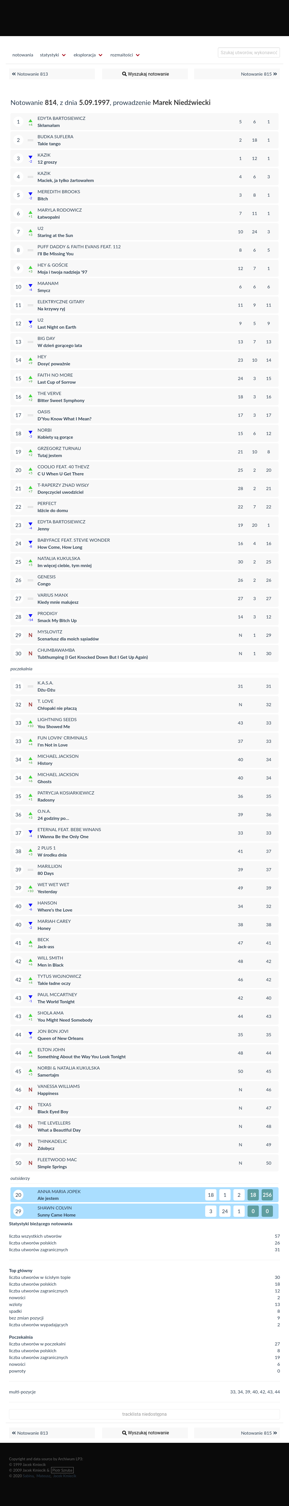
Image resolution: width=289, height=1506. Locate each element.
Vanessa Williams (59, 1086)
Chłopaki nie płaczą (57, 708)
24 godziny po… (53, 818)
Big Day (46, 338)
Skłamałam (49, 125)
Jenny (43, 528)
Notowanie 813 (29, 74)
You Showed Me (54, 726)
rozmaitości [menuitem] (121, 54)
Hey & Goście (53, 264)
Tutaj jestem (50, 455)
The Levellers (54, 1122)
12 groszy (47, 161)
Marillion (50, 866)
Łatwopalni (49, 216)
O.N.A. (44, 811)
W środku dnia (52, 854)
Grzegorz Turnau (59, 448)
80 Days (46, 873)
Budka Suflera (55, 136)
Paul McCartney (57, 994)
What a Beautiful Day (59, 1129)
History (45, 763)
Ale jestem (48, 1198)
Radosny (46, 799)
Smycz (44, 290)
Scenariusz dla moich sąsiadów (68, 638)
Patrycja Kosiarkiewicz (66, 792)
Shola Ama (51, 1012)
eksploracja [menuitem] (85, 54)
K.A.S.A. (45, 682)
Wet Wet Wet (53, 884)
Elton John (51, 1049)
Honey (44, 928)
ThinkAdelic (52, 1141)
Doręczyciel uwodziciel (61, 492)
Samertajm (48, 1074)
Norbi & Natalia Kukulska (69, 1067)
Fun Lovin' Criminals (62, 737)
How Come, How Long (60, 547)
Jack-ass (46, 946)
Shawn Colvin (55, 1207)
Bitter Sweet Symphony (61, 400)
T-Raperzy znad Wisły (63, 485)
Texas (44, 1104)
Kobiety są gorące (55, 437)
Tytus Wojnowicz (59, 976)
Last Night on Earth (57, 327)
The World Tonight (56, 1001)
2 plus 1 (47, 847)
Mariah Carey (54, 921)
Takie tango (49, 143)
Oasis (44, 411)
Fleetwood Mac (57, 1159)
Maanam (48, 283)
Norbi (45, 430)
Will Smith (50, 957)
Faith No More (55, 374)
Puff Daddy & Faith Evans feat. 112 (79, 246)
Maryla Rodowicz (60, 209)
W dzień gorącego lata (60, 345)
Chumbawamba (56, 650)
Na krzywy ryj (51, 308)
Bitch (43, 198)
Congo (44, 583)
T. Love (45, 701)
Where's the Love (55, 909)
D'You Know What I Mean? (64, 418)
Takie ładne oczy (54, 983)
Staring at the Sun (55, 235)
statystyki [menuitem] (49, 54)
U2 (40, 228)
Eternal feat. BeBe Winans (69, 829)
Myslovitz (50, 631)
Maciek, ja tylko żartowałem (66, 180)
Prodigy (47, 613)
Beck (43, 939)
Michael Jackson (58, 756)
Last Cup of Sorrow (57, 382)
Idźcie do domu (53, 510)
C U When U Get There (61, 473)
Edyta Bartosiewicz (62, 118)
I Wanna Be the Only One (63, 836)
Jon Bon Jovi (53, 1031)
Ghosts (45, 781)
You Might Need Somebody (65, 1019)
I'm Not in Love (53, 744)
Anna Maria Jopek (59, 1191)
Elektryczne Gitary (61, 301)
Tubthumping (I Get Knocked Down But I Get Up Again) (93, 657)
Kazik (44, 154)
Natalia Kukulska (59, 558)
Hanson (47, 902)
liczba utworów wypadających (38, 1324)
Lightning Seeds (57, 719)
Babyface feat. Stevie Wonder (74, 540)
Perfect (47, 503)
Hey (42, 356)
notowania (22, 54)
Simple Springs (52, 1166)
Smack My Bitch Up (57, 620)
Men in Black (51, 964)
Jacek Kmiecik (64, 1476)
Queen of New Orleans (61, 1038)
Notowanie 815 (260, 74)
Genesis (47, 576)
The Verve (49, 393)
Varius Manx (53, 595)
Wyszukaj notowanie (145, 74)
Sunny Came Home (57, 1214)
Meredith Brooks (59, 191)
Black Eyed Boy (53, 1111)
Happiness (48, 1093)
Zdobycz (46, 1148)
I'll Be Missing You (56, 253)
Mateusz (43, 1476)
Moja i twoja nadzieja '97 (62, 272)
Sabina (28, 1476)
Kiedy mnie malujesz (58, 602)
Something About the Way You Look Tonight (82, 1056)
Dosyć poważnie (54, 363)
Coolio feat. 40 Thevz (63, 466)
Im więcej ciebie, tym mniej (65, 565)
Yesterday (47, 891)
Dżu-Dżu (46, 689)
